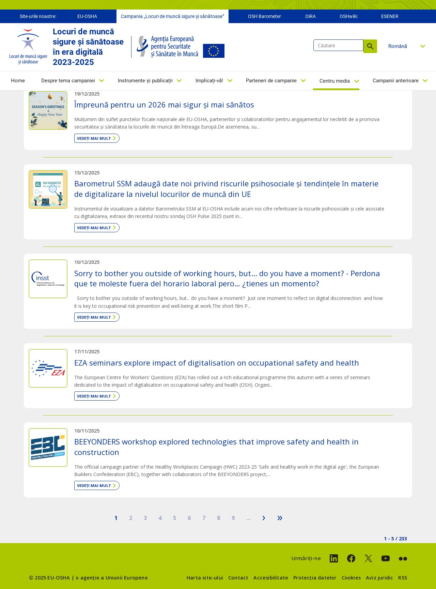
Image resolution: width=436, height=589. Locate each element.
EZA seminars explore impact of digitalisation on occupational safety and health (216, 362)
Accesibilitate (270, 577)
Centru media (335, 81)
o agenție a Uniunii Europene (112, 577)
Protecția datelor (314, 577)
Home (18, 81)
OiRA (310, 16)
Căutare (370, 46)
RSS (402, 577)
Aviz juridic (379, 577)
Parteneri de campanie (271, 81)
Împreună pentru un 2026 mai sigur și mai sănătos (164, 104)
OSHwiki (348, 16)
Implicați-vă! (209, 81)
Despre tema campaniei (68, 81)
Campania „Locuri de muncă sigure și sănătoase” (172, 16)
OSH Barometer (264, 16)
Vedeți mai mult (94, 138)
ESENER (390, 16)
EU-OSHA (87, 16)
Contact (238, 577)
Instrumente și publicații (145, 81)
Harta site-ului (205, 577)
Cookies (351, 577)
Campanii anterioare (396, 81)
